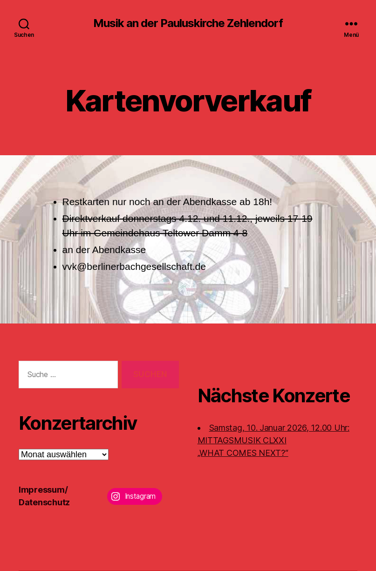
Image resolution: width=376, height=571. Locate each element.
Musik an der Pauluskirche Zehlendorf (188, 23)
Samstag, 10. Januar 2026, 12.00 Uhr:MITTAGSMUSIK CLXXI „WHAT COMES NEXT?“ (273, 440)
